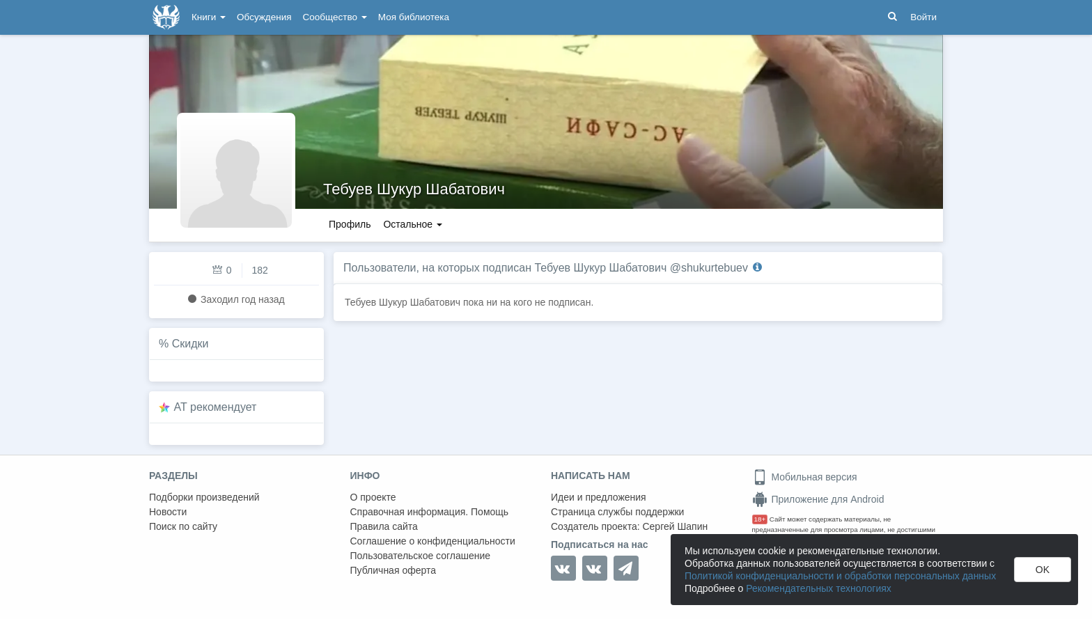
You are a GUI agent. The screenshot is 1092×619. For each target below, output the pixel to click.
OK (1043, 569)
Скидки (190, 344)
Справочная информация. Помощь (429, 511)
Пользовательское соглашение (420, 555)
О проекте (373, 497)
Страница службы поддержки (617, 511)
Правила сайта (384, 526)
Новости (168, 511)
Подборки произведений (204, 497)
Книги (209, 17)
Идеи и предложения (598, 497)
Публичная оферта (393, 570)
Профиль (349, 224)
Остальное (412, 224)
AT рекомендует (215, 407)
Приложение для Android (818, 499)
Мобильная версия (804, 477)
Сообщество (335, 17)
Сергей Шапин (675, 526)
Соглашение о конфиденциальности (432, 541)
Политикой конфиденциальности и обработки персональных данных (840, 575)
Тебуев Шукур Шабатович (414, 189)
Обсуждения (264, 17)
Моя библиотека (413, 17)
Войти (923, 17)
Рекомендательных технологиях (818, 588)
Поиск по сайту (183, 526)
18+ (760, 519)
